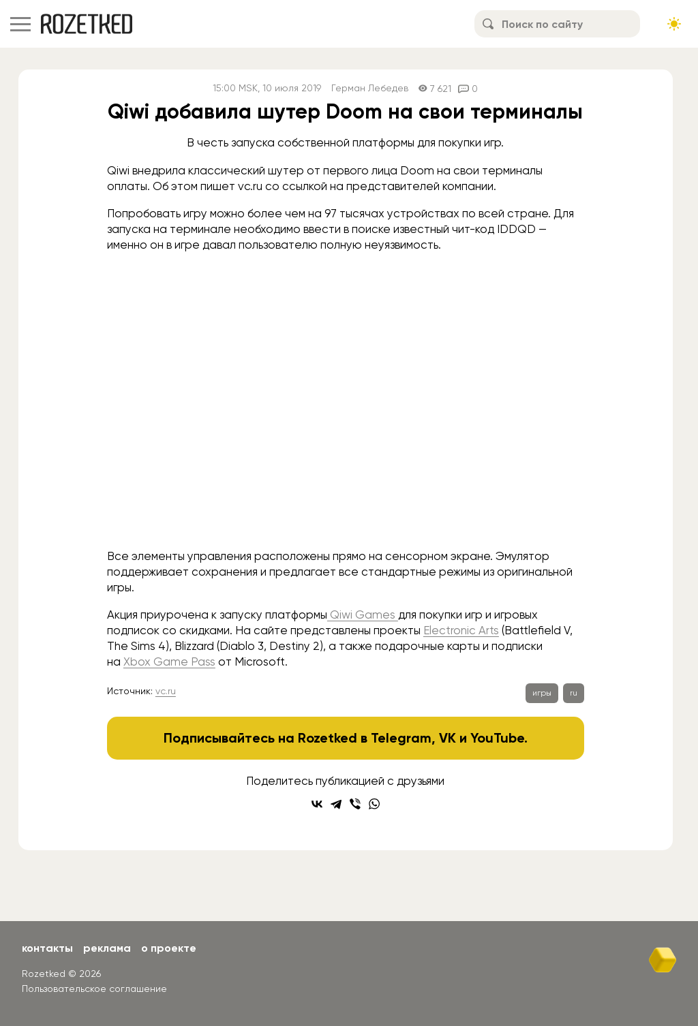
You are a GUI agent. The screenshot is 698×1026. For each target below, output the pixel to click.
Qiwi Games (362, 614)
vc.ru (165, 690)
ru (573, 693)
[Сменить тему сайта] (674, 23)
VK (447, 738)
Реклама (107, 948)
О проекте (168, 948)
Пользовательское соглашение (94, 988)
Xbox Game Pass (169, 661)
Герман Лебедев (369, 88)
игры (541, 693)
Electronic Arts (461, 630)
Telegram (401, 738)
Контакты (47, 948)
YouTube (497, 738)
